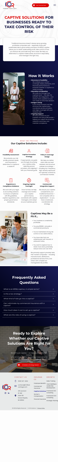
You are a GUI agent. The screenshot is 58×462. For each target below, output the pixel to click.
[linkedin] (9, 393)
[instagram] (5, 393)
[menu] (55, 5)
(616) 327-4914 (23, 381)
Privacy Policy (41, 408)
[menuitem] (40, 383)
